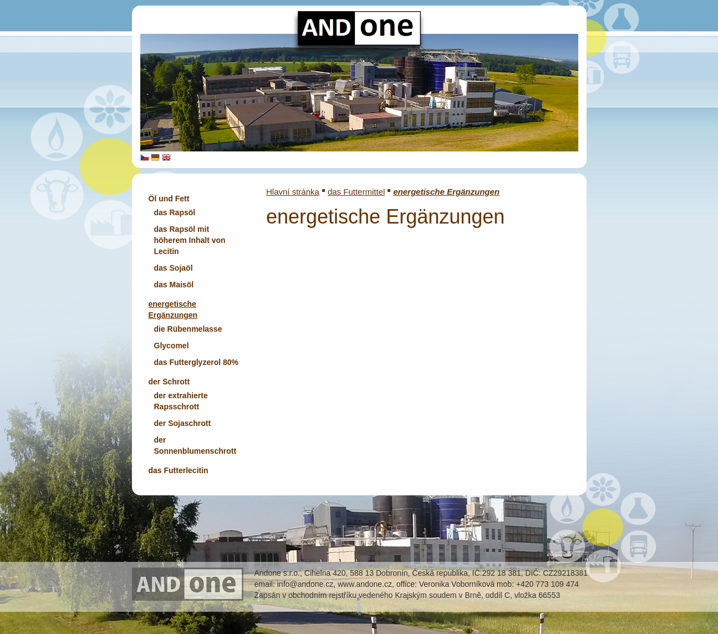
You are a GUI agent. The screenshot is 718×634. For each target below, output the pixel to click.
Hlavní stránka (292, 191)
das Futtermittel (356, 191)
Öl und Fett (169, 198)
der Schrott (169, 381)
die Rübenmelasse (188, 328)
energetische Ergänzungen (446, 191)
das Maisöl (174, 284)
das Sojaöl (173, 267)
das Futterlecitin (178, 470)
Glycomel (171, 345)
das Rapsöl (175, 212)
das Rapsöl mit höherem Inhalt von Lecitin (190, 240)
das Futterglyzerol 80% (196, 362)
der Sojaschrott (182, 423)
